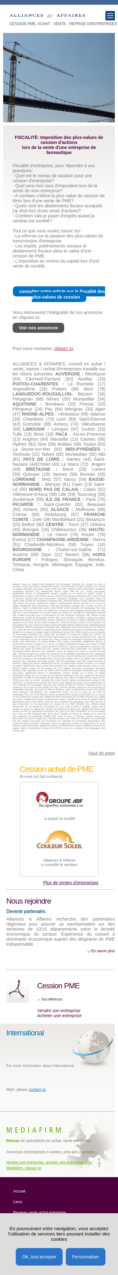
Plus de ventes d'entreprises (70, 882)
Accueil (19, 1191)
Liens (17, 1202)
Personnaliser (85, 1256)
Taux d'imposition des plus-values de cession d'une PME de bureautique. (47, 17)
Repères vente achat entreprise (39, 1212)
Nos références (51, 999)
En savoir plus (103, 951)
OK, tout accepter (39, 1256)
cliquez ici (63, 348)
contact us (37, 1089)
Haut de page (101, 753)
